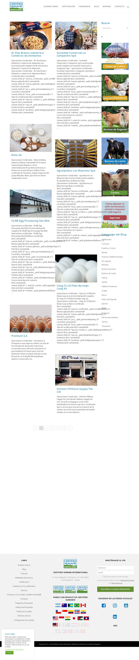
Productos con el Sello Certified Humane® (24, 582)
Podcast (24, 561)
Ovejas (104, 291)
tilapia (104, 308)
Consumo (105, 244)
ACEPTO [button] (9, 653)
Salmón (105, 304)
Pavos (104, 295)
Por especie (106, 261)
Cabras (104, 278)
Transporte (106, 326)
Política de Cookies (24, 599)
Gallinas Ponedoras (109, 286)
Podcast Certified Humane (112, 257)
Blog (24, 557)
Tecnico (105, 322)
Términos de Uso (24, 603)
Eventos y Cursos (109, 248)
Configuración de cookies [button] (24, 608)
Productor (106, 313)
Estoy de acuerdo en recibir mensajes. (115, 564)
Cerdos (104, 282)
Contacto (24, 586)
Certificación (106, 240)
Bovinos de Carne (109, 269)
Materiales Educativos (24, 565)
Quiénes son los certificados (24, 574)
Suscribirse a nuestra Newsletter (115, 577)
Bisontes (105, 265)
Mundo (104, 253)
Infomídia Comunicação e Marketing (89, 638)
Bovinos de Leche (109, 273)
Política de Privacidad (24, 595)
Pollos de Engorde (109, 299)
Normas (24, 578)
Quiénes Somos (24, 553)
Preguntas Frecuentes (24, 591)
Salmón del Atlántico (110, 317)
